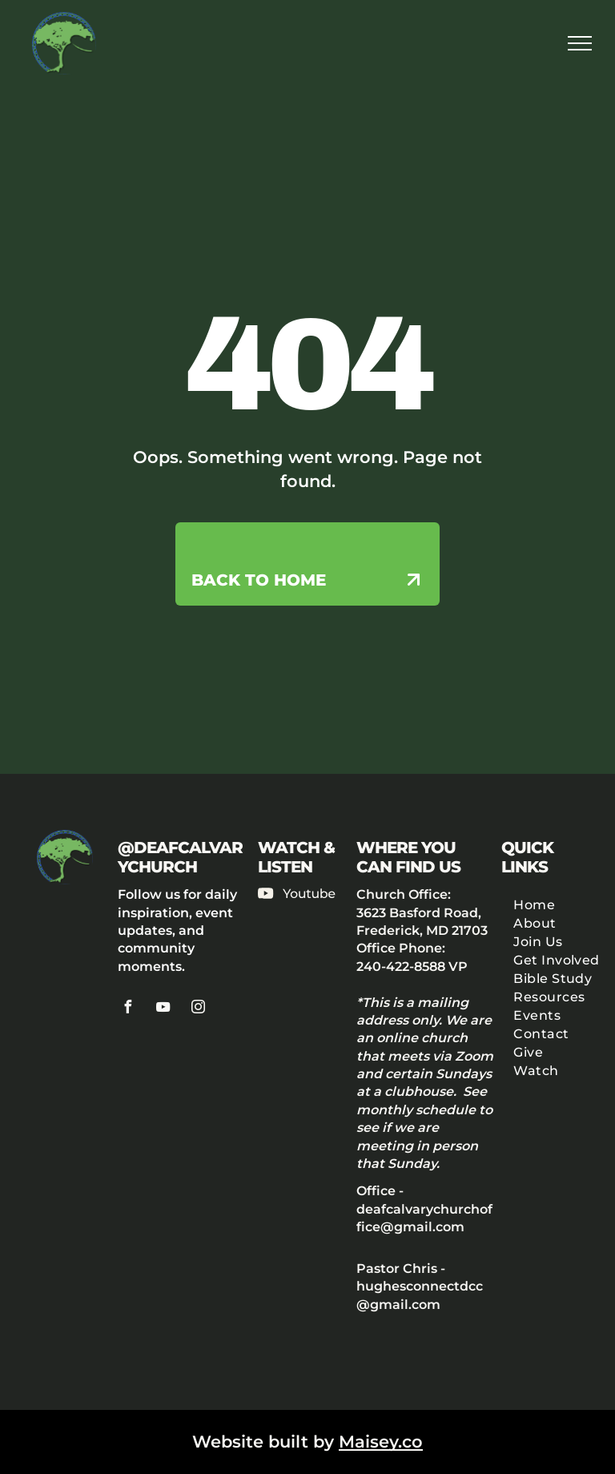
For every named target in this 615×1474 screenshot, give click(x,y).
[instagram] (198, 1009)
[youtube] (163, 1009)
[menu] (580, 43)
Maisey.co (381, 1442)
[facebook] (128, 1009)
